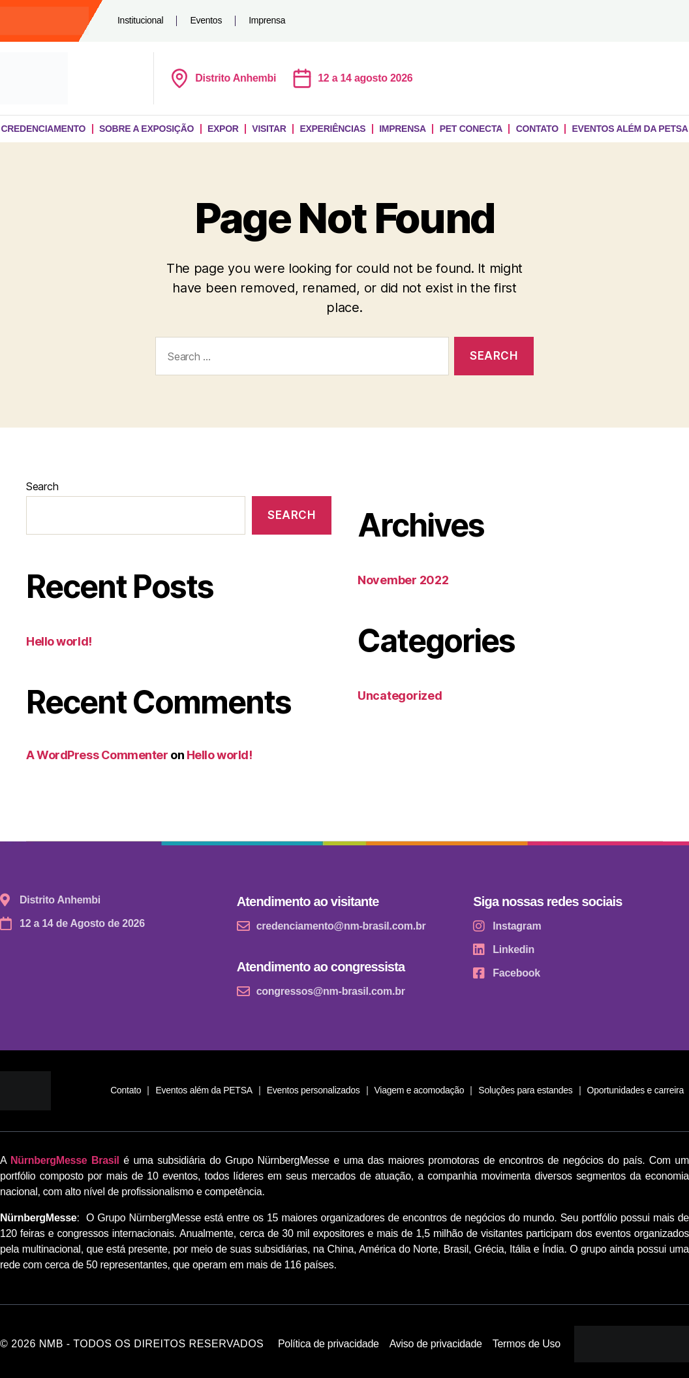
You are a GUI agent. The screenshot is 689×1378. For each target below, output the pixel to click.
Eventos (206, 20)
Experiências (332, 128)
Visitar (269, 128)
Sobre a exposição (146, 128)
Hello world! (59, 641)
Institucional (140, 20)
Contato (537, 128)
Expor (223, 128)
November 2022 (403, 580)
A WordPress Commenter (97, 755)
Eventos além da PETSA (203, 1090)
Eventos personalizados (313, 1090)
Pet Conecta (471, 128)
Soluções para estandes (525, 1090)
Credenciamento (43, 128)
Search (42, 486)
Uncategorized (400, 695)
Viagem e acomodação (420, 1090)
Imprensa (267, 20)
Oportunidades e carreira (635, 1090)
